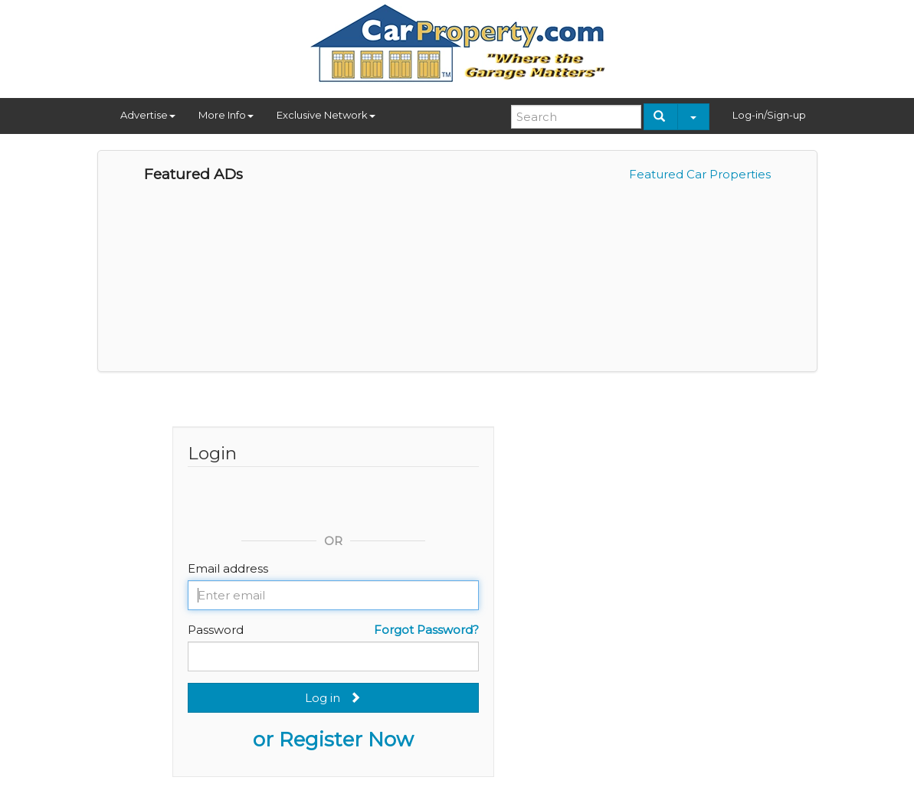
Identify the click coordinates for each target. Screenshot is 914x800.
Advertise (147, 115)
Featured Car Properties (700, 174)
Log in (333, 698)
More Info (226, 115)
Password (216, 629)
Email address (228, 568)
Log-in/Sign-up (769, 115)
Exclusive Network (326, 115)
